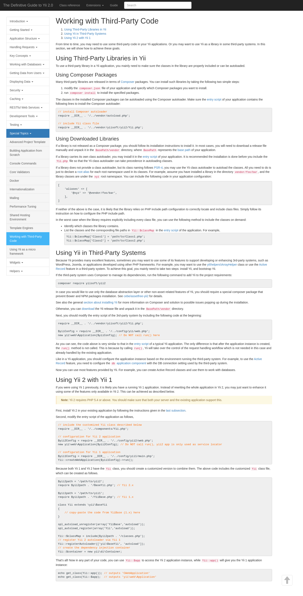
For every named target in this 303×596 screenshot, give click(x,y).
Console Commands (23, 163)
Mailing (14, 198)
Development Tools (24, 116)
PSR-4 (158, 167)
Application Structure (25, 38)
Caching (16, 99)
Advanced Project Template (27, 142)
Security (16, 90)
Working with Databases (27, 64)
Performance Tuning (23, 206)
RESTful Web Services (26, 107)
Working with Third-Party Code (26, 238)
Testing (16, 124)
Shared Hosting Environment (20, 217)
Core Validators (20, 172)
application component (131, 363)
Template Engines (21, 228)
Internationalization (22, 189)
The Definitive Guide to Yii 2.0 (28, 5)
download (88, 308)
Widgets (16, 262)
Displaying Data (21, 81)
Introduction (19, 21)
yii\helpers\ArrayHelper (222, 264)
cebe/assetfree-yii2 (136, 296)
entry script (214, 99)
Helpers (16, 271)
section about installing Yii (100, 302)
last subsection (176, 410)
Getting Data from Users (27, 73)
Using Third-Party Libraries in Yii (85, 29)
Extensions (95, 5)
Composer (127, 81)
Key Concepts (20, 55)
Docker (14, 180)
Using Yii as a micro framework (23, 251)
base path (184, 150)
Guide (114, 5)
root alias (83, 172)
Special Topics (20, 133)
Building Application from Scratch (26, 152)
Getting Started (21, 30)
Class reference (69, 5)
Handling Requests (23, 47)
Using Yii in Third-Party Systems (85, 33)
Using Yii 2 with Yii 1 (77, 38)
